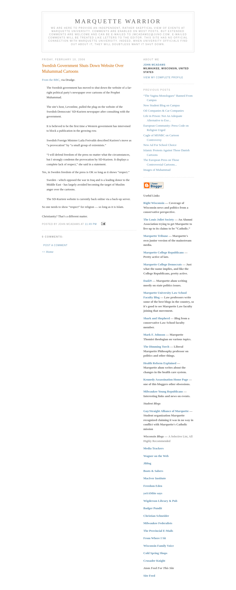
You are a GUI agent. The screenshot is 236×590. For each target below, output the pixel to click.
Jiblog (147, 463)
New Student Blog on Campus (161, 105)
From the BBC (51, 79)
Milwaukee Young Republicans (163, 391)
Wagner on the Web (156, 456)
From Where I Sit (154, 538)
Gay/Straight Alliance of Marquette (166, 411)
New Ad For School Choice (160, 145)
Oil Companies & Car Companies (163, 110)
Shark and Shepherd (156, 318)
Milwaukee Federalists (157, 523)
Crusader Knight (154, 560)
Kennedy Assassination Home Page (165, 379)
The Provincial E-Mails (158, 530)
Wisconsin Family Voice (158, 545)
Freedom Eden (152, 486)
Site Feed (149, 575)
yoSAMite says (152, 493)
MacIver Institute (154, 478)
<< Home (47, 251)
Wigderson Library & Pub (160, 501)
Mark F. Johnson (154, 334)
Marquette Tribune (155, 236)
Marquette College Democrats (162, 264)
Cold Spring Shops (155, 553)
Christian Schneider (156, 515)
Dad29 (147, 280)
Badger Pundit (152, 508)
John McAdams (154, 65)
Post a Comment (55, 245)
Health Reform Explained (159, 363)
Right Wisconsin (153, 203)
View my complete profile (163, 77)
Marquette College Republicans (163, 252)
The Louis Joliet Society (158, 219)
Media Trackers (153, 448)
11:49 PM (91, 224)
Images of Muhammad (157, 169)
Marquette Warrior (118, 21)
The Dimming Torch (156, 346)
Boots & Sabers (153, 471)
